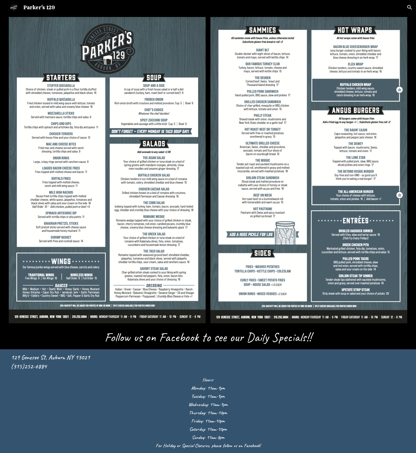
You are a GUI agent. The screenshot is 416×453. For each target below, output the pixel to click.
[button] (409, 7)
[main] (208, 337)
